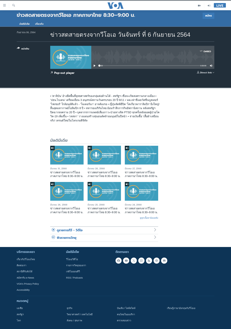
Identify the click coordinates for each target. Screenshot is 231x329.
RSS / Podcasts (74, 277)
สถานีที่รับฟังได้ (24, 271)
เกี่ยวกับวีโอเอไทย (26, 259)
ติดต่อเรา (21, 265)
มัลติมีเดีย (24, 24)
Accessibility (23, 290)
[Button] (23, 49)
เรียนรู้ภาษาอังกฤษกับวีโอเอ (181, 308)
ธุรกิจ (69, 308)
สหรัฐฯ (20, 314)
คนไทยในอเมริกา (126, 314)
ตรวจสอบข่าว (124, 320)
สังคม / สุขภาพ (74, 320)
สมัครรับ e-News (25, 277)
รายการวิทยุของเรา (76, 265)
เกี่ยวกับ (39, 24)
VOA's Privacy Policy (28, 284)
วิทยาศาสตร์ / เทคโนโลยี (79, 314)
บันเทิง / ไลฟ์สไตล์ (126, 308)
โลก (19, 320)
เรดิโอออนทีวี (73, 271)
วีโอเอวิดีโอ (72, 259)
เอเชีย (20, 308)
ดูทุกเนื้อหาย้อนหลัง (149, 218)
